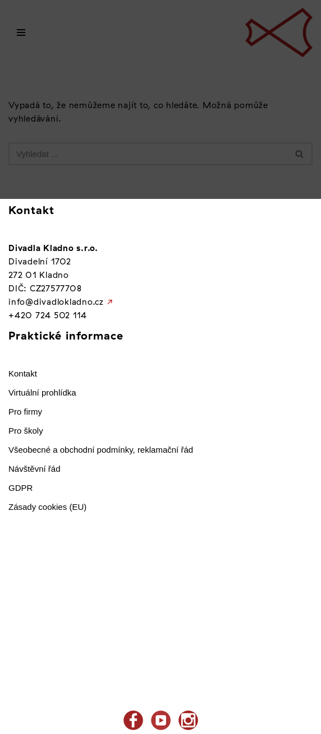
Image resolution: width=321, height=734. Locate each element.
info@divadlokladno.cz (56, 301)
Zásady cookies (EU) (47, 507)
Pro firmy (25, 411)
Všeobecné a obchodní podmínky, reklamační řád (100, 449)
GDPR (20, 488)
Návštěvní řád (34, 468)
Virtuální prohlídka (42, 392)
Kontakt (22, 373)
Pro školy (25, 430)
